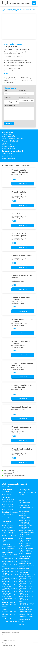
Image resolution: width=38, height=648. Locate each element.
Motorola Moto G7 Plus (26, 505)
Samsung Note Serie (25, 563)
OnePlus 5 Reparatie (25, 542)
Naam (5, 90)
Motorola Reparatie (25, 497)
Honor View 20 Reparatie (9, 535)
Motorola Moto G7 (25, 502)
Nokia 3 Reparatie (24, 515)
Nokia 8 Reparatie (24, 529)
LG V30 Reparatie (7, 550)
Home (3, 9)
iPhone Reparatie (26, 9)
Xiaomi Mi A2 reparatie (26, 614)
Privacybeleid (5, 643)
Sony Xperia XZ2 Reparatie (27, 603)
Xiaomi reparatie (24, 607)
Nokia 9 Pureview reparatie (27, 532)
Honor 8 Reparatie (8, 525)
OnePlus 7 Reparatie (25, 550)
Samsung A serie (24, 558)
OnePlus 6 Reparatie (25, 545)
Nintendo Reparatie (8, 514)
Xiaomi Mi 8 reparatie (25, 611)
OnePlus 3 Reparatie (25, 538)
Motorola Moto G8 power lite (27, 509)
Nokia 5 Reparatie (24, 519)
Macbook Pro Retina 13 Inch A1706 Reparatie (10, 585)
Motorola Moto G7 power (26, 507)
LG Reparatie (6, 544)
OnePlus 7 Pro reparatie (26, 548)
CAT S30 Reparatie (8, 501)
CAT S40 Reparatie (8, 504)
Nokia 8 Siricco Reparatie (26, 530)
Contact (4, 637)
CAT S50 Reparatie (8, 508)
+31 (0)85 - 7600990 (7, 135)
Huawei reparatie (7, 538)
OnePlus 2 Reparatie (25, 537)
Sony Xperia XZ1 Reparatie (27, 595)
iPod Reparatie (7, 494)
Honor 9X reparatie (8, 534)
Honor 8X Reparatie (8, 529)
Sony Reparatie (23, 573)
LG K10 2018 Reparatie (9, 546)
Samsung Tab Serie (25, 570)
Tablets (5, 540)
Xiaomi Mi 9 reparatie (25, 613)
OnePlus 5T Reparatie (25, 543)
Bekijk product (23, 183)
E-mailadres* (22, 90)
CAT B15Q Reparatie (8, 499)
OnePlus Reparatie (25, 535)
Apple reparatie (17, 9)
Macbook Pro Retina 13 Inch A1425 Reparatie (10, 579)
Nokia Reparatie (24, 511)
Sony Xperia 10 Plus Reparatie (28, 575)
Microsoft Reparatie (8, 602)
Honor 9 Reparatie (8, 532)
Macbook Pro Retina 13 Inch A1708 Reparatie (10, 589)
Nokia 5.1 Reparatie (25, 520)
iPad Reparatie (7, 491)
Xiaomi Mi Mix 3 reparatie (26, 616)
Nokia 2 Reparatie (24, 514)
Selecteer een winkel (24, 97)
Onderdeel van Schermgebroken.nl (11, 632)
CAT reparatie (6, 497)
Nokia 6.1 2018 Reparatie (26, 524)
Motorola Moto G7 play (26, 504)
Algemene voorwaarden (8, 640)
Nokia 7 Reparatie (24, 527)
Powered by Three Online (8, 645)
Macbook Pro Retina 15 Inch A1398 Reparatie (10, 592)
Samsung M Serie (24, 561)
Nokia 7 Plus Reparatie (26, 525)
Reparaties (9, 9)
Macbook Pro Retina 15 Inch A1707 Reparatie (10, 595)
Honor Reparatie (7, 521)
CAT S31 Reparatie (8, 503)
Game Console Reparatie (10, 512)
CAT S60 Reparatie (8, 509)
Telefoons (6, 519)
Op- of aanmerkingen (9, 105)
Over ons (4, 635)
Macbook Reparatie (8, 553)
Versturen (9, 123)
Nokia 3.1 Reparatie (25, 517)
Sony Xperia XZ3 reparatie (27, 605)
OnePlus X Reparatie (25, 553)
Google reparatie (7, 517)
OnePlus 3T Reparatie (25, 540)
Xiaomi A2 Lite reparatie (26, 609)
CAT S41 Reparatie (8, 506)
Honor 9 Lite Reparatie (9, 530)
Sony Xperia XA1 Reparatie (27, 581)
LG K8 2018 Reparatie (8, 548)
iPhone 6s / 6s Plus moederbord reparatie (25, 490)
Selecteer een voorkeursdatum (8, 98)
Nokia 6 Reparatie (24, 522)
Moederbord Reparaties (9, 619)
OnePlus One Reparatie (26, 552)
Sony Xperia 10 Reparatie (26, 576)
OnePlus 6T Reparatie (25, 547)
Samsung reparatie (25, 556)
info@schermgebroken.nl (8, 136)
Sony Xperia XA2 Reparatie (27, 586)
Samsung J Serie (24, 560)
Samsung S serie (24, 568)
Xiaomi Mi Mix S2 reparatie (27, 618)
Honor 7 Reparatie (8, 524)
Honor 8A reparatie (8, 527)
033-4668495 (5, 156)
